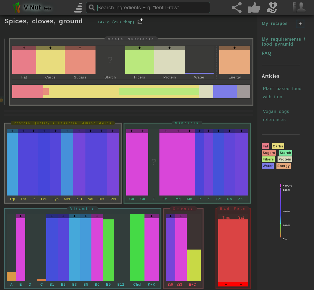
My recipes (275, 23)
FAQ (266, 53)
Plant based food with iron (282, 92)
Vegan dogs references (276, 115)
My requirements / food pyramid (283, 41)
